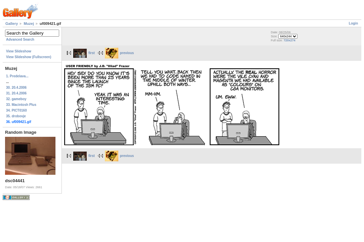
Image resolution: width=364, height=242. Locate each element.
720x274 (289, 40)
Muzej (29, 24)
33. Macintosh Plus (21, 105)
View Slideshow (18, 51)
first (84, 53)
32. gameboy (16, 99)
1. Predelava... (17, 76)
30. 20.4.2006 (16, 87)
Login (353, 23)
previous (119, 53)
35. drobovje (16, 116)
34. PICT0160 (16, 110)
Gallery (11, 24)
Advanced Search (20, 39)
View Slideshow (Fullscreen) (28, 57)
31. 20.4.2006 (16, 93)
